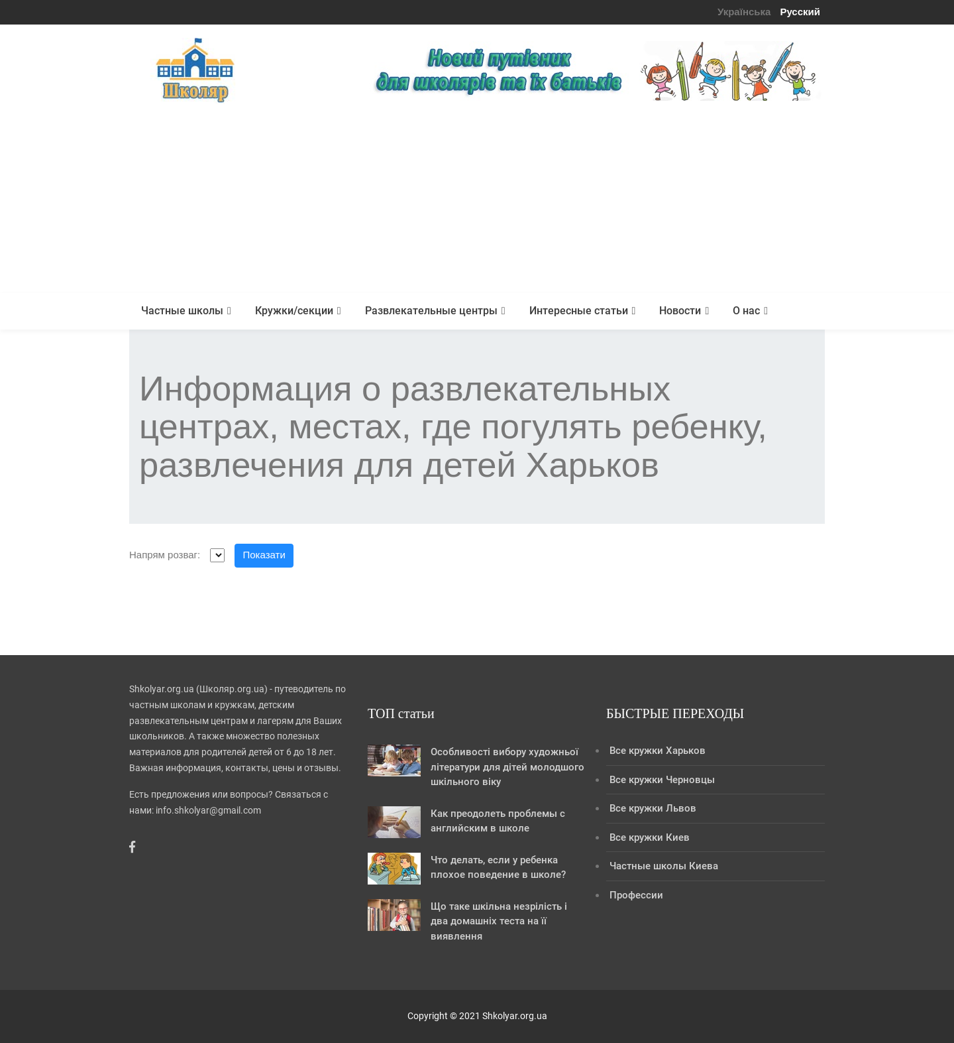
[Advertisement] (477, 200)
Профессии (636, 895)
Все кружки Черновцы (662, 780)
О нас (746, 310)
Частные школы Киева (664, 866)
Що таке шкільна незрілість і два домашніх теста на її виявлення (499, 921)
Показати (264, 554)
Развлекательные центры (431, 310)
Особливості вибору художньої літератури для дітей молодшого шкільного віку (507, 767)
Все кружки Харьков (658, 751)
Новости (680, 310)
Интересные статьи (578, 310)
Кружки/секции (294, 310)
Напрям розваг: (164, 554)
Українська (743, 11)
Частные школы (182, 310)
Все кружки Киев (650, 837)
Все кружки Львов (653, 808)
